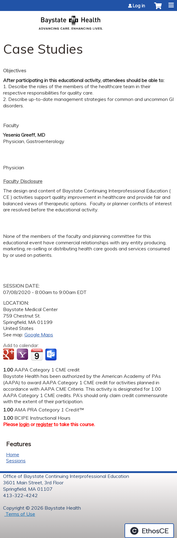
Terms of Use (19, 514)
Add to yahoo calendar (23, 355)
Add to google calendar (9, 355)
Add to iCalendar (37, 354)
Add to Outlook (51, 355)
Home (12, 454)
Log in (139, 6)
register (44, 424)
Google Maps (38, 335)
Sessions (16, 460)
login (24, 424)
